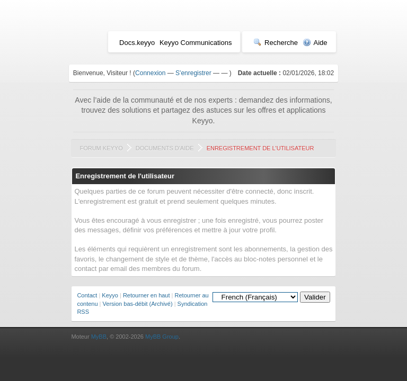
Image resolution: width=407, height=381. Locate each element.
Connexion (150, 73)
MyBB (99, 336)
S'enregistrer (193, 73)
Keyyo (110, 295)
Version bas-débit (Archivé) (138, 304)
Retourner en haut (146, 295)
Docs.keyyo (137, 43)
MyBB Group (162, 336)
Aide (315, 43)
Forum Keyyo (100, 148)
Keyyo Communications (196, 43)
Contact (87, 295)
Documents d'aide (165, 148)
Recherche (275, 43)
